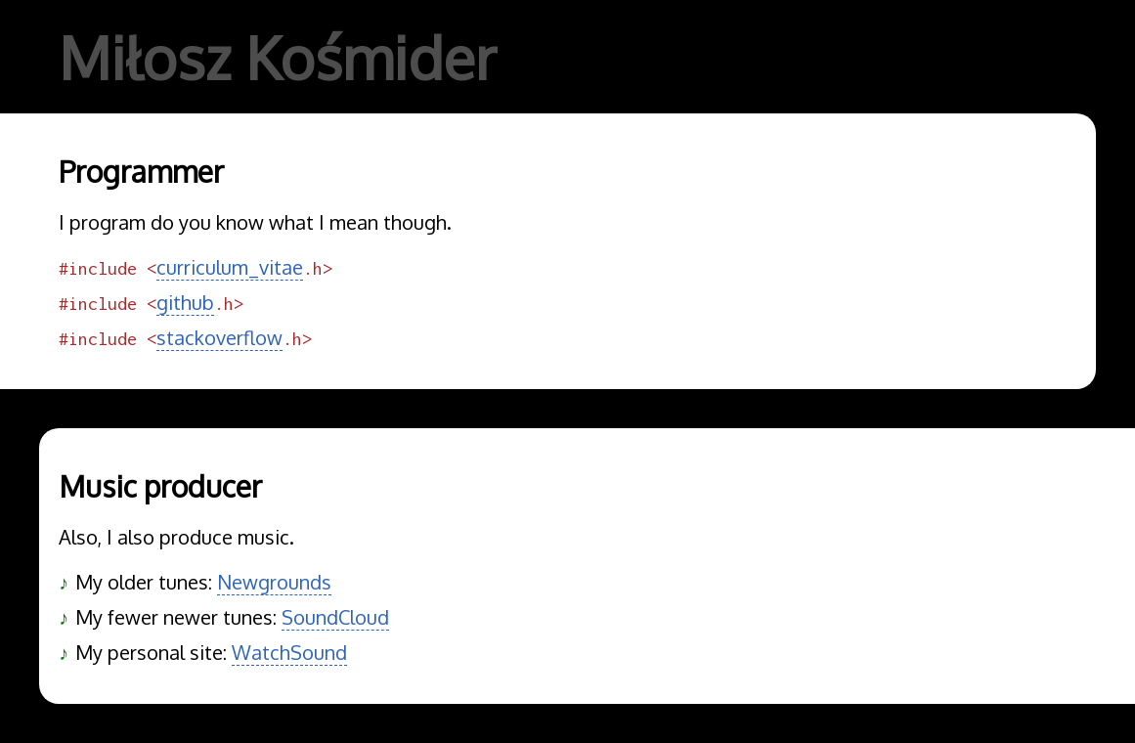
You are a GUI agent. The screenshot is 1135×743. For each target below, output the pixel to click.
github (185, 302)
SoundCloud (335, 617)
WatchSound (289, 652)
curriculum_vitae (229, 267)
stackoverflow (219, 337)
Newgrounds (274, 581)
